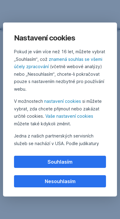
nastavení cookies (62, 101)
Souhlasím (60, 162)
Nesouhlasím (60, 181)
